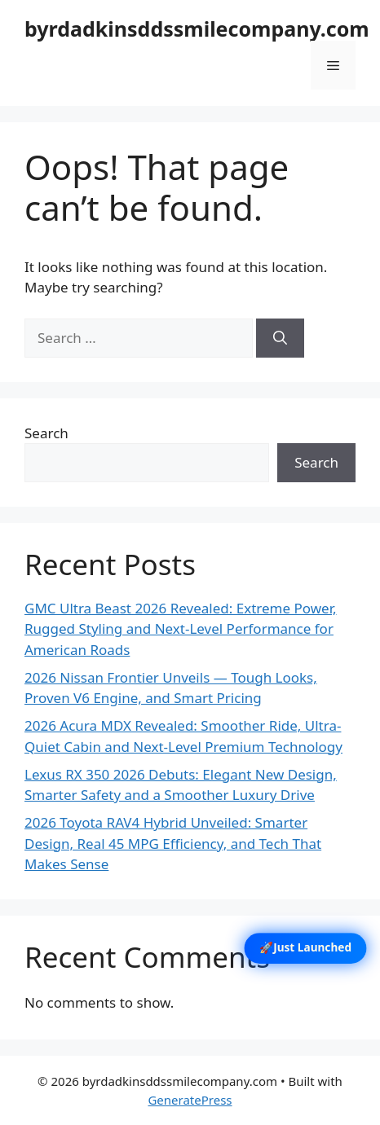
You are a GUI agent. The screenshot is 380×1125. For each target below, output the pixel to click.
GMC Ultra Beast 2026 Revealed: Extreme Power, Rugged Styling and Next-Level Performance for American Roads (180, 629)
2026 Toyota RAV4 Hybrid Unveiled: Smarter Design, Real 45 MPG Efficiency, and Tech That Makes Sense (172, 843)
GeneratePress (190, 1100)
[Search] (280, 338)
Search (46, 433)
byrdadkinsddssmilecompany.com (196, 28)
